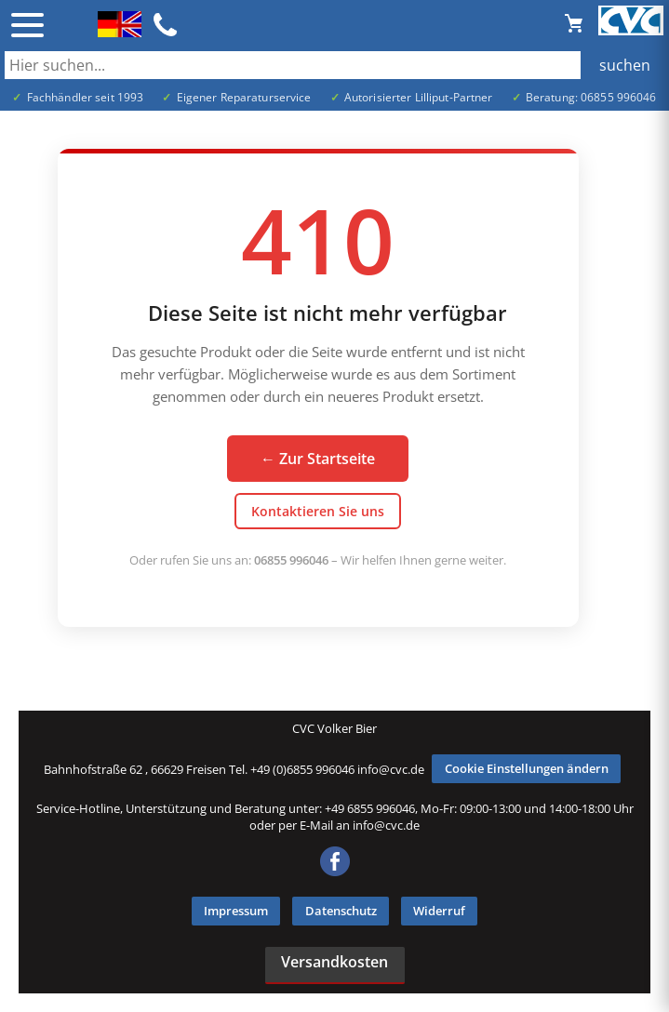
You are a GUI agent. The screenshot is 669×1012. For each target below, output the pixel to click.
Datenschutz (341, 910)
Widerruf (439, 910)
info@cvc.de (390, 768)
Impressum (236, 910)
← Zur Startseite (318, 458)
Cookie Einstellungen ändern (527, 768)
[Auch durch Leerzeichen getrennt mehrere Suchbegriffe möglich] (334, 65)
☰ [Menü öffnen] (27, 25)
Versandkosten (334, 962)
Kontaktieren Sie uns (317, 511)
